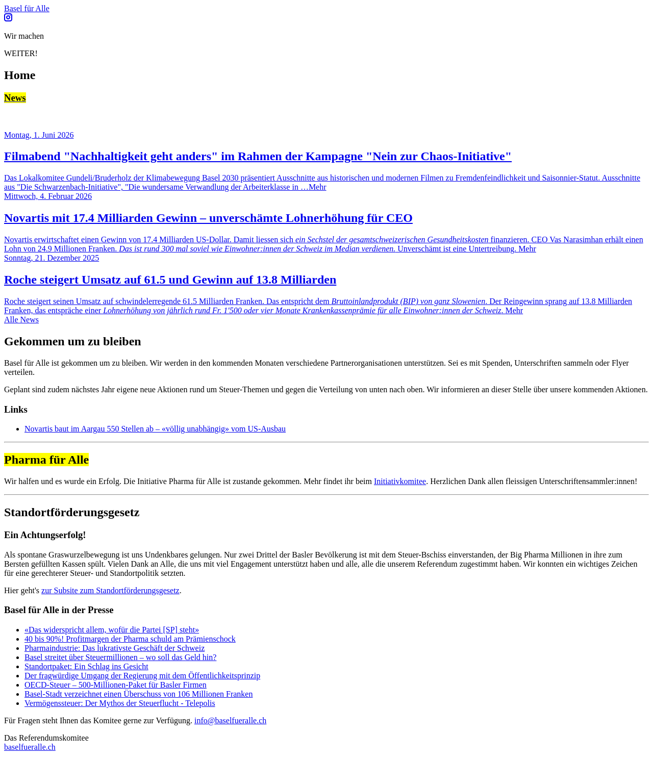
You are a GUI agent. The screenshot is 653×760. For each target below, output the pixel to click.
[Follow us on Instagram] (8, 18)
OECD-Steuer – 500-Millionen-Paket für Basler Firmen (115, 684)
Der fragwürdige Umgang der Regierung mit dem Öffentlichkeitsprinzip (142, 675)
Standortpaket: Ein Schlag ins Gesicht (86, 666)
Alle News (21, 319)
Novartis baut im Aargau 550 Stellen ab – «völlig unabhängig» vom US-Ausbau (155, 428)
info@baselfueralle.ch (230, 720)
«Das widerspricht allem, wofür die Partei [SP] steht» (111, 629)
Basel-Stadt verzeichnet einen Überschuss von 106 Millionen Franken (138, 694)
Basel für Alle (26, 8)
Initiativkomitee (400, 481)
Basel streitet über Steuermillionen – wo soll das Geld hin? (120, 657)
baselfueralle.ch (30, 747)
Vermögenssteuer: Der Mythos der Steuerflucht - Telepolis (119, 703)
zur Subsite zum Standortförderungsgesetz (110, 590)
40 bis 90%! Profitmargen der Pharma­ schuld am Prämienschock (130, 639)
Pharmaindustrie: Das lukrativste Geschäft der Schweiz (114, 648)
